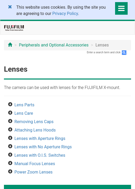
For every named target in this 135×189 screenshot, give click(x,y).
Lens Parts (24, 104)
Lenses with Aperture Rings (39, 138)
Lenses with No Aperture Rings (43, 146)
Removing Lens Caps (33, 121)
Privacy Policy (65, 13)
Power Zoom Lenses (33, 172)
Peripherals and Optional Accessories (54, 45)
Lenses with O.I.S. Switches (39, 155)
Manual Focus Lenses (34, 163)
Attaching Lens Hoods (35, 130)
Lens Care (23, 113)
